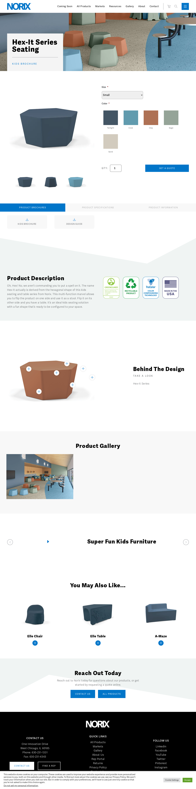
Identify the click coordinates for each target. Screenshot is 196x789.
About (141, 6)
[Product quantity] (116, 168)
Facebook (161, 750)
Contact (154, 6)
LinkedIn (161, 746)
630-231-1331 (40, 752)
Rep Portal (98, 759)
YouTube (161, 754)
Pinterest (161, 763)
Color (106, 103)
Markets (100, 6)
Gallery (130, 6)
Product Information (163, 207)
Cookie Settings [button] (172, 780)
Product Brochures (32, 207)
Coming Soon (64, 6)
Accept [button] (187, 780)
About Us (98, 754)
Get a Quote (167, 168)
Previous (10, 181)
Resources (115, 6)
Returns (98, 763)
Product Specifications (98, 207)
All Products (84, 6)
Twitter (161, 759)
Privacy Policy (98, 767)
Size (105, 87)
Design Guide (74, 224)
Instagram (161, 767)
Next (90, 181)
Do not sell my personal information (21, 785)
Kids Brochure (27, 224)
